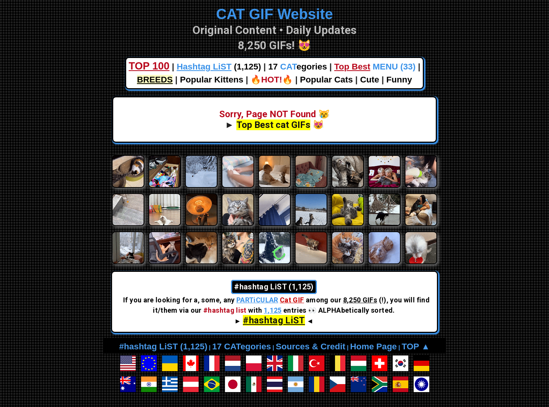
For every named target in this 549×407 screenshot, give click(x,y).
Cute (369, 79)
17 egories (297, 66)
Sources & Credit (310, 346)
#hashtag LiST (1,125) (163, 346)
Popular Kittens (211, 79)
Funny (399, 79)
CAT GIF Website (274, 14)
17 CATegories (241, 346)
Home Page (373, 346)
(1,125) (219, 66)
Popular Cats (326, 79)
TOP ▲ (415, 346)
